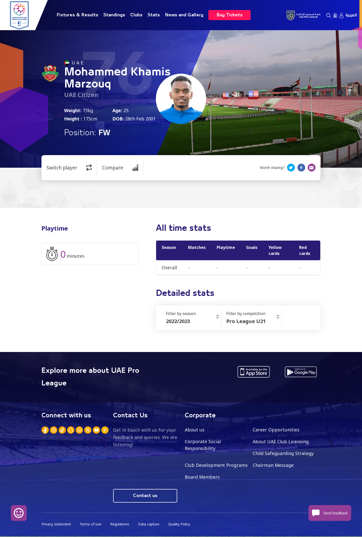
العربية (351, 15)
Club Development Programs (216, 465)
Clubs (136, 15)
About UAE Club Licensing (281, 441)
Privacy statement (56, 524)
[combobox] (193, 321)
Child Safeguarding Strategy (283, 453)
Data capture (150, 524)
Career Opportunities (276, 430)
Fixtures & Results (77, 15)
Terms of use (91, 524)
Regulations (120, 524)
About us (195, 430)
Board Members (202, 477)
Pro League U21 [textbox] (246, 321)
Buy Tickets (229, 15)
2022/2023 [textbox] (178, 321)
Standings (114, 15)
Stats (154, 15)
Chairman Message (273, 465)
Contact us (145, 496)
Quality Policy (181, 524)
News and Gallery (184, 15)
